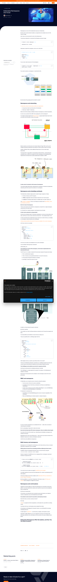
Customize (28, 300)
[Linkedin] (25, 550)
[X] (11, 15)
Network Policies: (36, 115)
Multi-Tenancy (32, 545)
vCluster (22, 502)
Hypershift (29, 511)
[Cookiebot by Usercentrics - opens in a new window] (45, 281)
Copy (52, 42)
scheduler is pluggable (26, 201)
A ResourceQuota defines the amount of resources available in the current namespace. (36, 221)
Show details (47, 296)
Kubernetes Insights (24, 545)
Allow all (44, 300)
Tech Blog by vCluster (7, 8)
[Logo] (4, 2)
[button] (8, 2)
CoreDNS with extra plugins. (41, 470)
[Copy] (27, 550)
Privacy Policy (11, 64)
